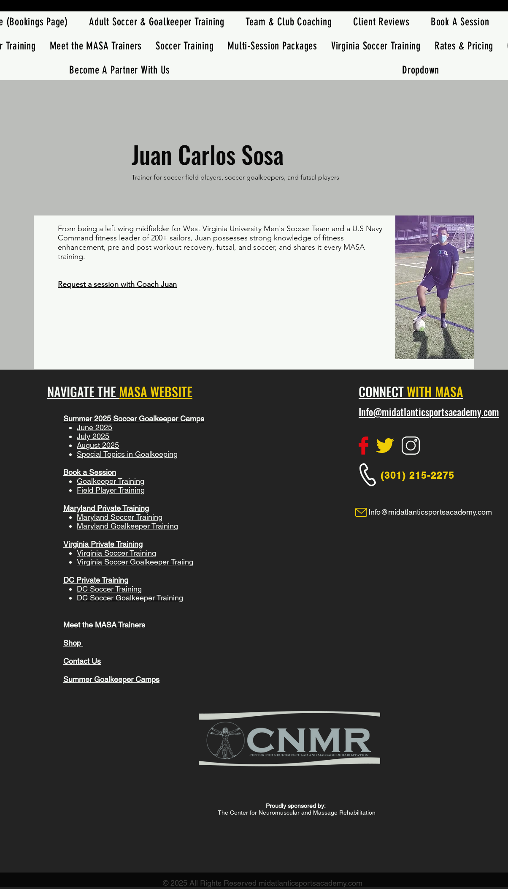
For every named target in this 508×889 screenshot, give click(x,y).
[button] (185, 45)
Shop (73, 642)
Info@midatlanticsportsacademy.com (429, 412)
